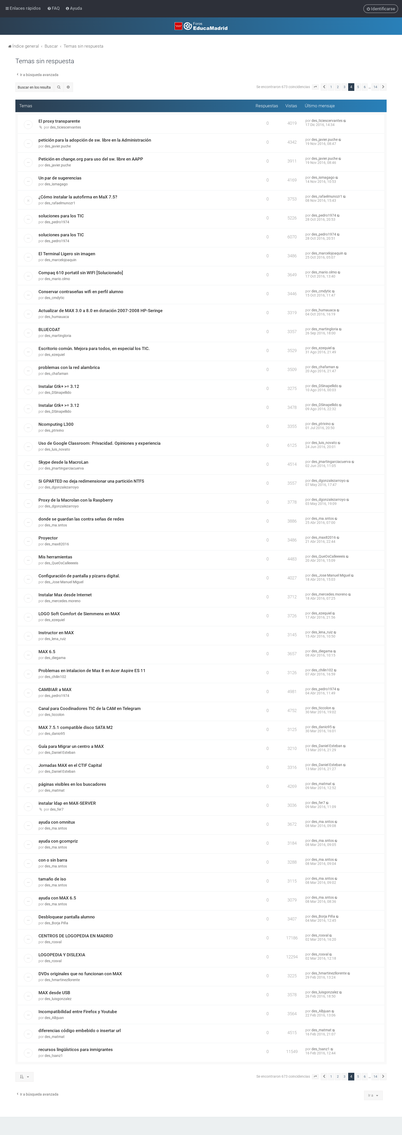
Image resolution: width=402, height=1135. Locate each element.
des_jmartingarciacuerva (64, 468)
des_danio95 (55, 733)
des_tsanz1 (54, 1056)
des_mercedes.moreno (63, 601)
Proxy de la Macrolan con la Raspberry (75, 500)
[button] (315, 87)
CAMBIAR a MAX (55, 689)
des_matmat (55, 790)
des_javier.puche (58, 146)
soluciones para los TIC (61, 215)
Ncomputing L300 (56, 424)
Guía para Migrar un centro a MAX (71, 746)
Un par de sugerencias (60, 178)
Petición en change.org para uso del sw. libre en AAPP (90, 159)
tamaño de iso (52, 879)
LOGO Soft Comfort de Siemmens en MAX (79, 613)
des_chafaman (56, 374)
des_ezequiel (55, 355)
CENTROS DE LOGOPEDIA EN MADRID (75, 935)
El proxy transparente (59, 121)
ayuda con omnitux (56, 822)
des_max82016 (57, 544)
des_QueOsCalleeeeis (61, 563)
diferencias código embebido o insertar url (79, 1030)
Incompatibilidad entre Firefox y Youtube (77, 1011)
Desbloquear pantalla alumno (66, 916)
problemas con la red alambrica (69, 367)
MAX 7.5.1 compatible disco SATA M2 (75, 727)
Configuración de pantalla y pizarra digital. (79, 575)
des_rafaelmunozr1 (60, 203)
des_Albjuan (54, 1018)
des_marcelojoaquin (60, 260)
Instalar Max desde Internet (65, 594)
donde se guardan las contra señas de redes (81, 519)
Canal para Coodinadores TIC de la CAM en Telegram (89, 708)
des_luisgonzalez (58, 999)
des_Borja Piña (56, 923)
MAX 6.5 (46, 651)
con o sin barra (52, 860)
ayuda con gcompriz (58, 841)
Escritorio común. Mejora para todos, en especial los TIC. (94, 348)
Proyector (48, 537)
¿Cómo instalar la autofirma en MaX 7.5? (77, 196)
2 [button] (338, 87)
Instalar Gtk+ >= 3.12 (58, 386)
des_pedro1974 (57, 222)
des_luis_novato (57, 449)
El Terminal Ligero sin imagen (66, 253)
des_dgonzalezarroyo (62, 487)
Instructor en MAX (56, 632)
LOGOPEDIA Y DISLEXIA (61, 954)
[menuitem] (54, 8)
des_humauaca (57, 317)
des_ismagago (56, 184)
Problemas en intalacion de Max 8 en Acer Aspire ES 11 (92, 670)
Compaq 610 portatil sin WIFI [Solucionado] (80, 272)
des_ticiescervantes (65, 127)
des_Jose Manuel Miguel (64, 582)
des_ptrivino (54, 430)
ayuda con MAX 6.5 (57, 897)
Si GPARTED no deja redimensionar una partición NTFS (91, 481)
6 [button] (365, 87)
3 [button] (344, 87)
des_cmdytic (54, 298)
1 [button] (331, 87)
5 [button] (358, 87)
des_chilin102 (55, 677)
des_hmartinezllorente (62, 980)
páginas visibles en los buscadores (72, 784)
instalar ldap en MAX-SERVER (67, 803)
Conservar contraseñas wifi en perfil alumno (80, 291)
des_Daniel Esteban (60, 752)
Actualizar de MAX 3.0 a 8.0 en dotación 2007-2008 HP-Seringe (100, 310)
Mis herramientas (55, 556)
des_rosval (53, 942)
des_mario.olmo (57, 279)
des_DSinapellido (58, 392)
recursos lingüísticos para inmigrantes (75, 1049)
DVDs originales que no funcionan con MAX (80, 973)
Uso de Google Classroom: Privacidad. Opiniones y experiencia (99, 443)
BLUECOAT (49, 329)
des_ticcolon (54, 715)
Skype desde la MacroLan (63, 462)
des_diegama (55, 658)
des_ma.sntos (56, 525)
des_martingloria (58, 336)
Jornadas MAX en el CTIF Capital (70, 765)
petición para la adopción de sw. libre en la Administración (94, 140)
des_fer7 (57, 809)
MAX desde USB (54, 992)
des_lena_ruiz (55, 639)
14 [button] (375, 87)
